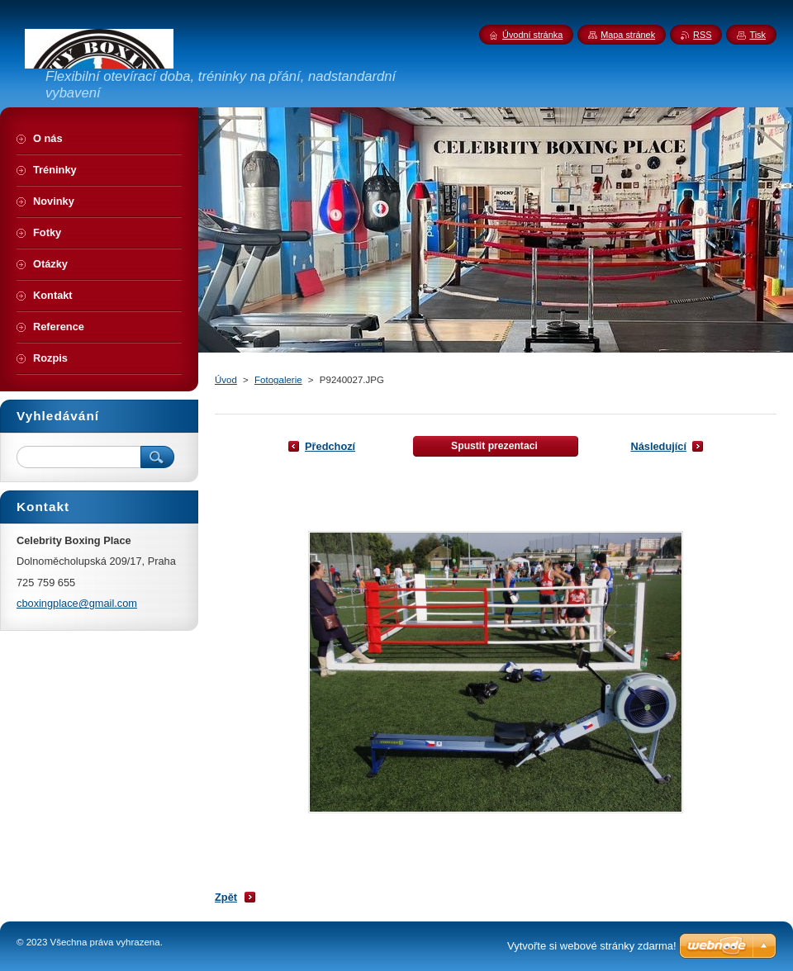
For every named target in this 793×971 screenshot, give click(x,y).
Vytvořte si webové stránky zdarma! (592, 946)
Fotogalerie (278, 380)
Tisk (757, 35)
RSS (702, 35)
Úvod (226, 380)
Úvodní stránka (532, 35)
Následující (658, 446)
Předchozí (330, 446)
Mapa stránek (628, 35)
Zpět (226, 897)
